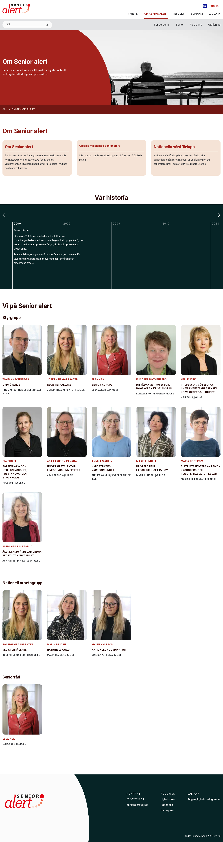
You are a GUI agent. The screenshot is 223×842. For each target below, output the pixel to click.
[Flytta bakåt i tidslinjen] (3, 215)
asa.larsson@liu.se (60, 475)
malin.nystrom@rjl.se (107, 655)
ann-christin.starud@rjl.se (21, 560)
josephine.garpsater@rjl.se (66, 390)
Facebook (167, 805)
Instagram (167, 810)
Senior (180, 25)
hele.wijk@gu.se (191, 397)
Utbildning (214, 25)
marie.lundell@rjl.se (150, 475)
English (215, 6)
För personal (162, 25)
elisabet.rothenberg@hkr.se (155, 393)
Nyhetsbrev (168, 799)
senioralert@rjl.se (137, 805)
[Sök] (27, 24)
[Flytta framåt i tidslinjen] (219, 215)
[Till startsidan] (16, 9)
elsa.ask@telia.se (14, 744)
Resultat (179, 14)
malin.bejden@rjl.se (60, 655)
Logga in (214, 14)
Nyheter (133, 14)
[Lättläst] (205, 6)
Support (197, 14)
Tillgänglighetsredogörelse (204, 799)
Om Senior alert (156, 14)
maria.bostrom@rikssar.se (198, 479)
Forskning (196, 25)
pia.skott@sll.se (13, 483)
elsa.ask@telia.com (105, 390)
